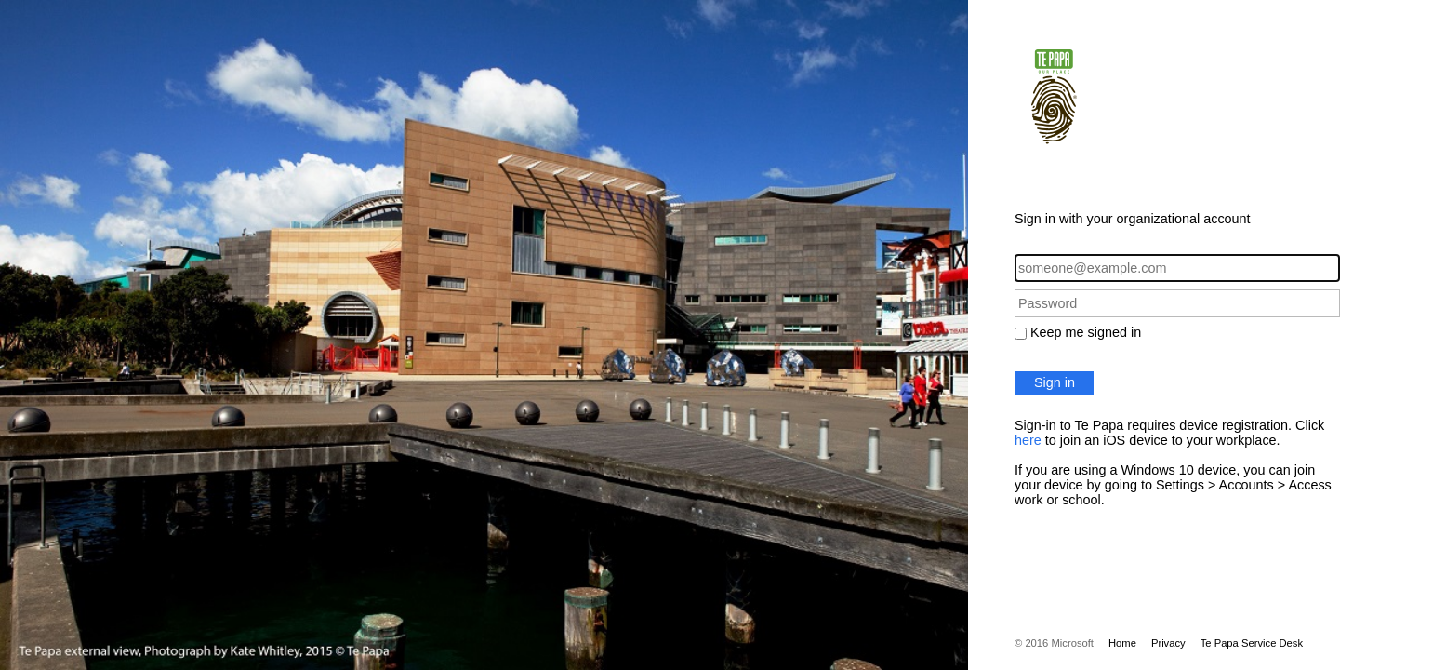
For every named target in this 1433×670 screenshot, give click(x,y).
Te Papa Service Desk (1252, 643)
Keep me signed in (1085, 332)
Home (1122, 643)
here (1028, 440)
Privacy (1168, 643)
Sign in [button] (1054, 382)
